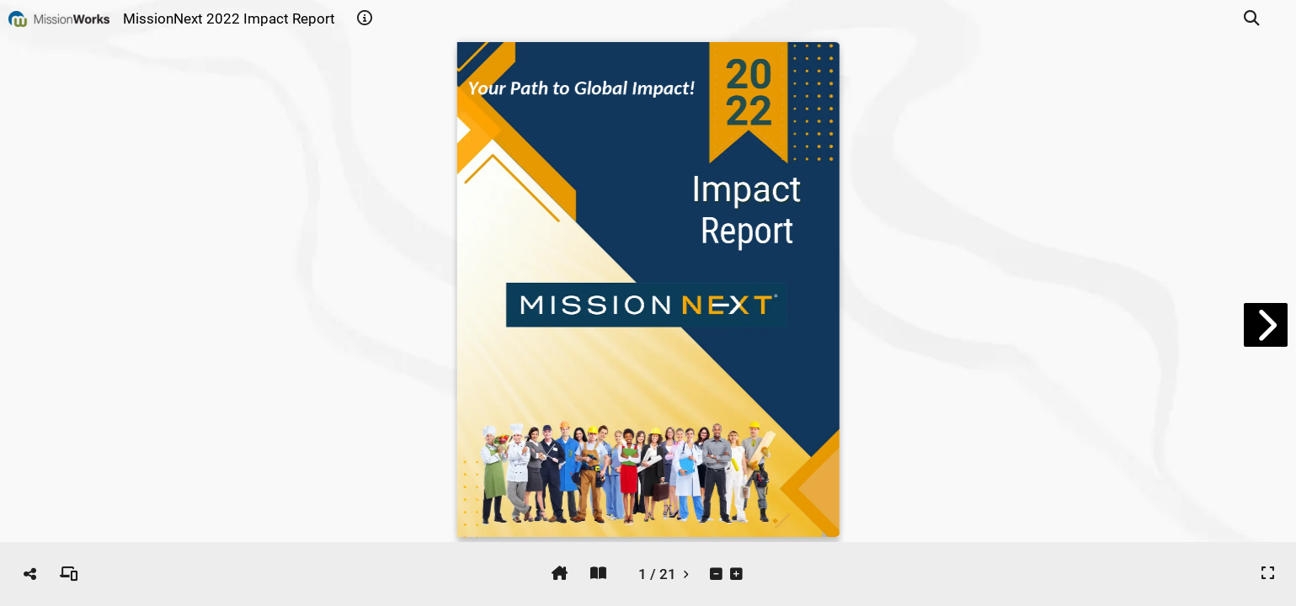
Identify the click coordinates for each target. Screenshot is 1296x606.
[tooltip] (364, 18)
